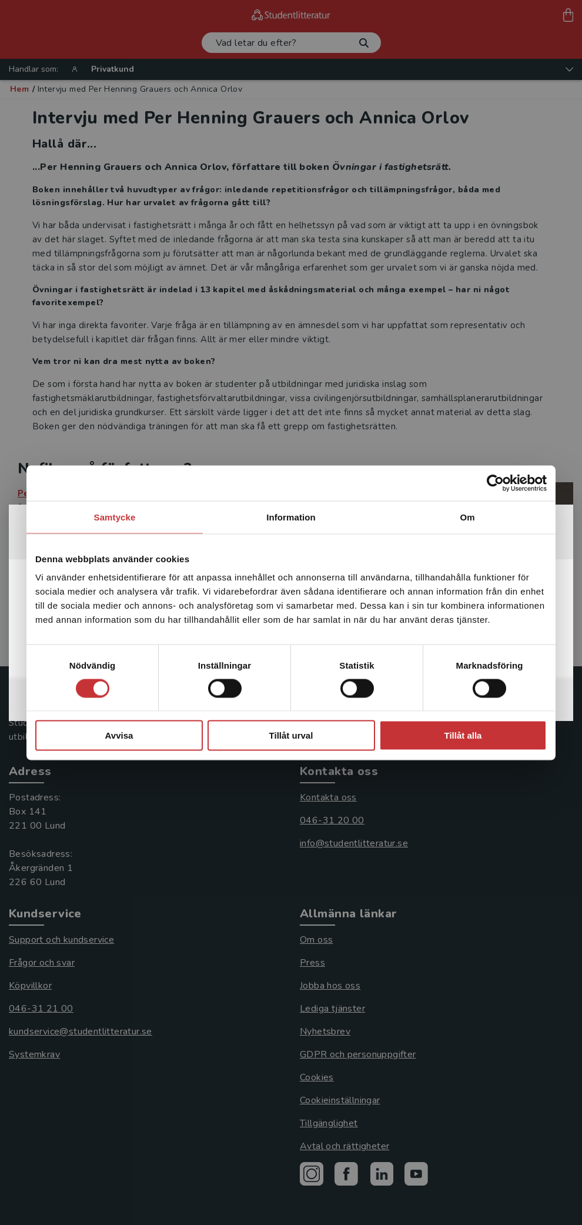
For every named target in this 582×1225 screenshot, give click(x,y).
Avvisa (119, 735)
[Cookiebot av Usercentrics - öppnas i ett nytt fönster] (495, 483)
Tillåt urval (291, 735)
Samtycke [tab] (115, 517)
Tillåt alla (463, 735)
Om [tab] (467, 517)
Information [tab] (291, 517)
